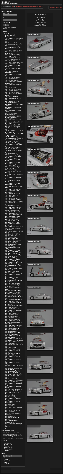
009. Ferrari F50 (9, 406)
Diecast (15, 434)
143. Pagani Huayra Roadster (13, 128)
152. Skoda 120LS (10, 102)
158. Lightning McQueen (12, 90)
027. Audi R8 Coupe (11, 370)
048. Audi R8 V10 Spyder (12, 325)
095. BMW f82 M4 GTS (12, 234)
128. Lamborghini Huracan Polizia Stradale (12, 163)
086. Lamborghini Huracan (12, 250)
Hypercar (5, 438)
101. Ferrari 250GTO (11, 220)
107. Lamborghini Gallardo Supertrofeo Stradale (12, 209)
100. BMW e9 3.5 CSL (11, 222)
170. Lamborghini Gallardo (12, 64)
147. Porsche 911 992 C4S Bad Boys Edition (13, 116)
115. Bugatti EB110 (10, 195)
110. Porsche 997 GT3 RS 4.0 (13, 202)
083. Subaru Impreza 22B (12, 255)
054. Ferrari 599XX (10, 314)
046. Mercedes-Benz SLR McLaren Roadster (12, 328)
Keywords (7, 458)
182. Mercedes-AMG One (12, 43)
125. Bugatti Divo (10, 170)
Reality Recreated (10, 37)
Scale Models (18, 6)
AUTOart (5, 436)
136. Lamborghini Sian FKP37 (13, 144)
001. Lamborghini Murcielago (13, 423)
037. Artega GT (9, 347)
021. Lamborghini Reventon (13, 380)
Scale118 (5, 434)
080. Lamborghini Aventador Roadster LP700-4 (13, 260)
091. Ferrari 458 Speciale (12, 240)
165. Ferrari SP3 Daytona (12, 77)
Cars (5, 426)
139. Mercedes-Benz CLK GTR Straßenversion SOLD (14, 139)
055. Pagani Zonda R (11, 313)
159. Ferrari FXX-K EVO (12, 89)
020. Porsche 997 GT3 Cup (13, 382)
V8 (14, 438)
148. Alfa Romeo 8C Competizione (11, 113)
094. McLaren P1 (10, 235)
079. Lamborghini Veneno (12, 262)
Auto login (6, 22)
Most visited (7, 443)
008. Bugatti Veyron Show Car (13, 407)
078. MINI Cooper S (11, 264)
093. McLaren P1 (10, 237)
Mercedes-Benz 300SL (40, 42)
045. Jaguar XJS (10, 331)
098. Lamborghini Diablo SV (13, 226)
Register (5, 28)
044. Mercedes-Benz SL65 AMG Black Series (12, 333)
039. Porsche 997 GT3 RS (12, 343)
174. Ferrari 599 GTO (11, 58)
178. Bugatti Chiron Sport (12, 50)
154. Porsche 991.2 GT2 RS (13, 98)
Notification (7, 464)
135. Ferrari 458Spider (11, 147)
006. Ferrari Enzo (10, 412)
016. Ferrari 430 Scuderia (12, 391)
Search (6, 459)
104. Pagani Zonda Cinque (13, 214)
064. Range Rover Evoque (12, 295)
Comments (7, 461)
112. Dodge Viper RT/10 (12, 199)
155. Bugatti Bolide (10, 96)
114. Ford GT (9, 196)
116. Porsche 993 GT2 (11, 193)
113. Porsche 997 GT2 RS (12, 198)
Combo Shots (9, 35)
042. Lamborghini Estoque (12, 338)
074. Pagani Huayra (11, 271)
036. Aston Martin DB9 (11, 349)
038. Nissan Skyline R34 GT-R (14, 344)
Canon (19, 434)
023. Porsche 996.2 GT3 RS (13, 376)
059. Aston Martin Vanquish (13, 306)
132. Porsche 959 (10, 153)
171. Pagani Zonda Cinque (13, 62)
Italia (21, 435)
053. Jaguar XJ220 (10, 316)
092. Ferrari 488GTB (11, 238)
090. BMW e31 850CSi (11, 241)
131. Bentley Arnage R (11, 155)
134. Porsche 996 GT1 (11, 149)
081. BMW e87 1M (10, 258)
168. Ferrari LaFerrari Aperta (13, 68)
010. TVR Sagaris (10, 404)
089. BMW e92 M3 (10, 243)
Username (6, 13)
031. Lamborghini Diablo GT (13, 359)
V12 (18, 435)
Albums (4, 32)
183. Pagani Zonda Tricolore (13, 40)
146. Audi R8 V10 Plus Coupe (13, 119)
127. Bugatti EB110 (10, 165)
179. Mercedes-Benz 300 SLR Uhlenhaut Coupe (13, 48)
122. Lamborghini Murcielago (13, 177)
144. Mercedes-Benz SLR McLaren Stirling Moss (12, 125)
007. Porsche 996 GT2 (11, 410)
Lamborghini (11, 436)
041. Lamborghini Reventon (13, 340)
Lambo (16, 436)
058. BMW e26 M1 (10, 307)
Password (5, 18)
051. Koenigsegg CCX (11, 319)
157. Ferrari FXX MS (11, 92)
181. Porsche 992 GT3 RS (12, 44)
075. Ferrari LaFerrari (11, 270)
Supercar (14, 435)
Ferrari (17, 438)
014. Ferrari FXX (10, 395)
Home (12, 6)
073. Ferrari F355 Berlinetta (13, 273)
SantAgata (10, 438)
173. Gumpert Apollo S (11, 59)
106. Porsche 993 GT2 (11, 211)
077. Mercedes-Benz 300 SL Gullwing (33, 6)
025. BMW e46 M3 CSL (12, 373)
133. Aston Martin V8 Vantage (13, 150)
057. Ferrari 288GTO (11, 308)
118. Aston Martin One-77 (12, 189)
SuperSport (9, 435)
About (5, 462)
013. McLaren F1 (10, 397)
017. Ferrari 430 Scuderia (12, 389)
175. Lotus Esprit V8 (11, 56)
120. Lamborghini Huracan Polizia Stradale (12, 184)
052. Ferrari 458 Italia (11, 317)
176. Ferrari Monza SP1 (12, 55)
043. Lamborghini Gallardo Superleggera (12, 336)
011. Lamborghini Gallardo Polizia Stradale (12, 402)
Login (3, 468)
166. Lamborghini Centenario (13, 74)
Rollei (4, 435)
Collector (10, 433)
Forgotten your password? (10, 27)
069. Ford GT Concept (11, 283)
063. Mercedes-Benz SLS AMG (14, 297)
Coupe (21, 438)
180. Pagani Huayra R (11, 46)
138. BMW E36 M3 (10, 141)
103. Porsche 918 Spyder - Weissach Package (13, 216)
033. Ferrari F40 (9, 355)
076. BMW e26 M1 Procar (12, 268)
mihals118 (16, 433)
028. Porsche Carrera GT (12, 368)
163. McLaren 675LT (11, 80)
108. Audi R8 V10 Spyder (12, 207)
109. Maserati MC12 (11, 205)
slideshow (59, 7)
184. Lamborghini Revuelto (13, 38)
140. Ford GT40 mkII (11, 137)
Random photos (8, 449)
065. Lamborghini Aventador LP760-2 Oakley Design (13, 293)
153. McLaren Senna (11, 101)
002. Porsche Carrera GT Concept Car (12, 421)
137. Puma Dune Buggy (12, 143)
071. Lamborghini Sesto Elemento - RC (12, 278)
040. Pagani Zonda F (11, 341)
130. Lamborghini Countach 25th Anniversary (13, 157)
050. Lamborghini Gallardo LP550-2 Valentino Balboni (12, 321)
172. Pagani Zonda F (11, 61)
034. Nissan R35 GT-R (11, 353)
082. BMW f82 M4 (10, 256)
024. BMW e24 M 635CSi (12, 374)
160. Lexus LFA (9, 87)
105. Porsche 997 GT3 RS (12, 213)
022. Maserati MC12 (11, 379)
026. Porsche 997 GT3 (11, 371)
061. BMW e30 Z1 (10, 301)
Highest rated (8, 444)
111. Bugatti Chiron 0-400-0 (13, 201)
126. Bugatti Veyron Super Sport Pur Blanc (12, 167)
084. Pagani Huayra (11, 253)
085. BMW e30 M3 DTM (12, 252)
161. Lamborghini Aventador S (13, 84)
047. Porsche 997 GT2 (11, 326)
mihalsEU (10, 434)
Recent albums (8, 447)
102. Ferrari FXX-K (10, 219)
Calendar (6, 450)
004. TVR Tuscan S (10, 416)
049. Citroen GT (9, 323)
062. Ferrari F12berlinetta (12, 300)
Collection (5, 433)
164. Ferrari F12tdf (10, 78)
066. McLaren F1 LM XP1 (12, 291)
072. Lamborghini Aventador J (13, 274)
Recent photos (8, 446)
